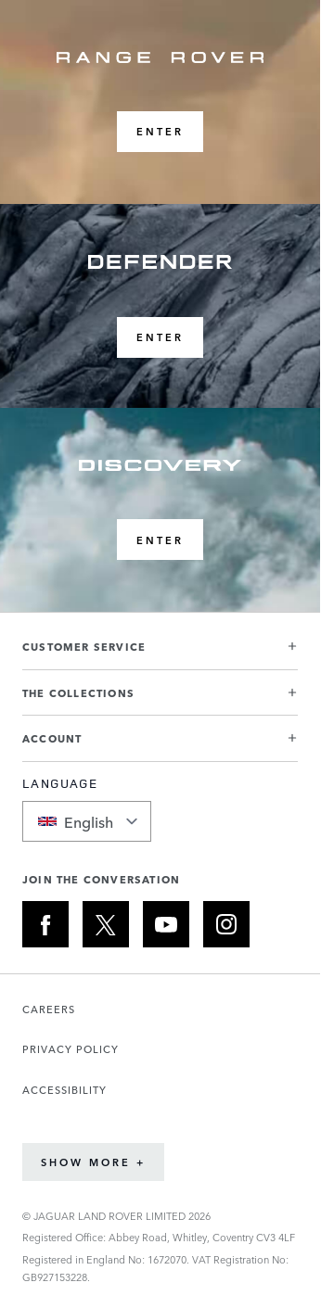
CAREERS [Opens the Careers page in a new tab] (48, 1009)
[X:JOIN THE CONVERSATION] (106, 924)
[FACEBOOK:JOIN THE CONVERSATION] (45, 924)
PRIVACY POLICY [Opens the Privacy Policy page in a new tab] (70, 1049)
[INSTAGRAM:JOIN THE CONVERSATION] (226, 924)
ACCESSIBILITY (64, 1090)
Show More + (93, 1162)
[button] (160, 654)
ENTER (160, 131)
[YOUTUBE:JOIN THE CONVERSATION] (166, 924)
